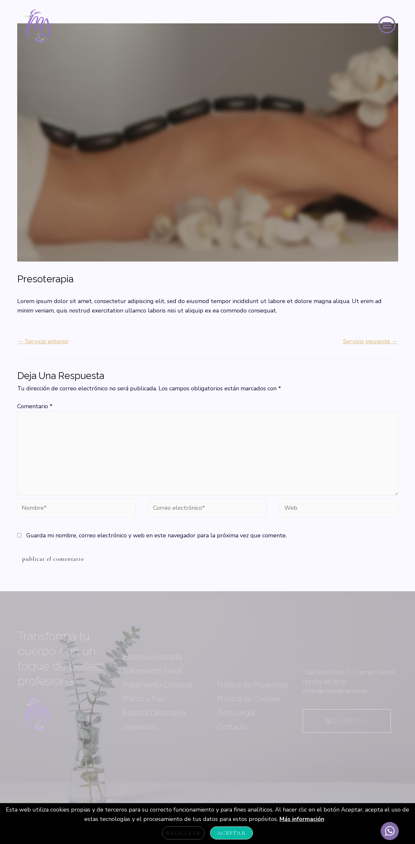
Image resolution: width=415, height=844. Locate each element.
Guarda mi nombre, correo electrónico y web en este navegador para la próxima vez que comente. (156, 535)
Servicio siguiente (370, 341)
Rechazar (183, 833)
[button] (387, 24)
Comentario (35, 406)
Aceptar (231, 833)
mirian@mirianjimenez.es (334, 691)
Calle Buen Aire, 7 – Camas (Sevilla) (349, 672)
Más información (301, 819)
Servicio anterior (43, 341)
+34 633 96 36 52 (324, 681)
